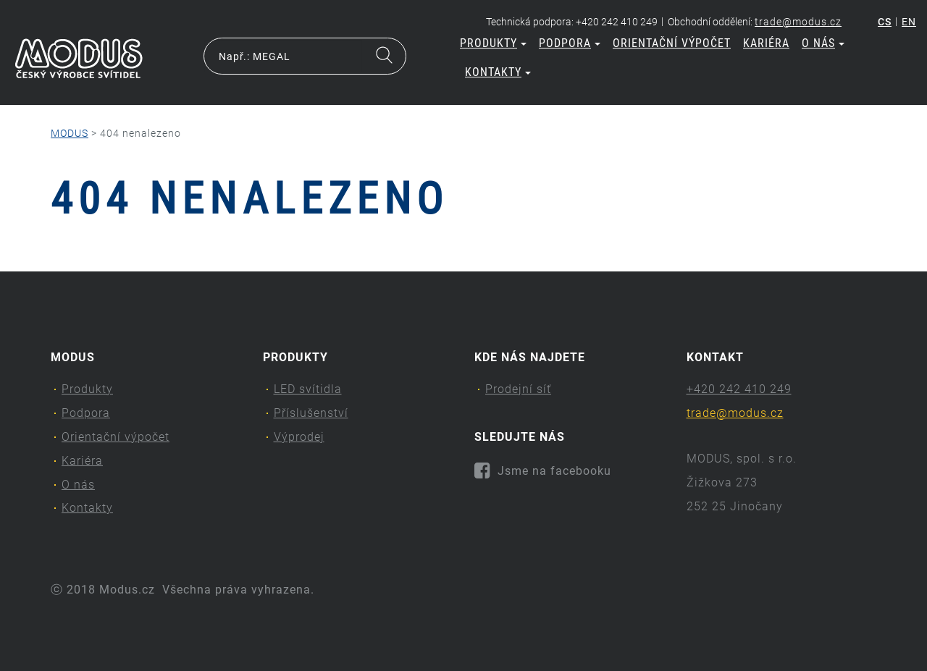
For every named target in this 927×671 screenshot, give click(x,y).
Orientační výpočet (672, 43)
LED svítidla (308, 389)
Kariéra (766, 43)
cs (885, 22)
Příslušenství (311, 413)
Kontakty (498, 72)
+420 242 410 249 (739, 389)
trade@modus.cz (798, 22)
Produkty (493, 43)
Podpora (569, 43)
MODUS (69, 133)
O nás (823, 43)
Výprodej (299, 437)
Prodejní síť (518, 389)
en (909, 22)
